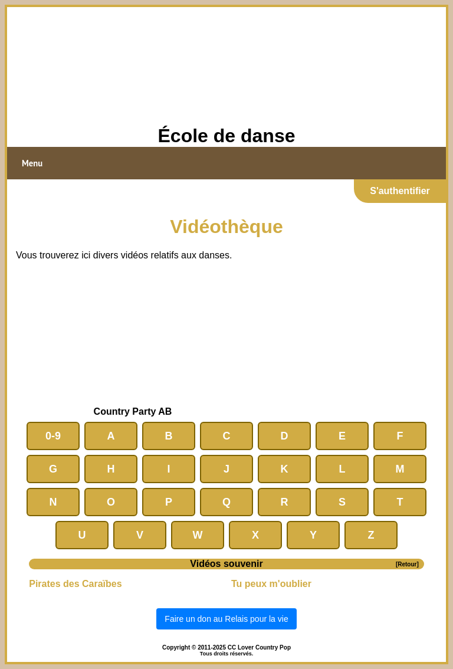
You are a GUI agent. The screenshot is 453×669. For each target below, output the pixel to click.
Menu (32, 163)
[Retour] (407, 564)
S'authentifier (400, 191)
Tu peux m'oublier (271, 584)
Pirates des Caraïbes (75, 584)
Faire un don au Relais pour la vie (226, 619)
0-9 (53, 436)
